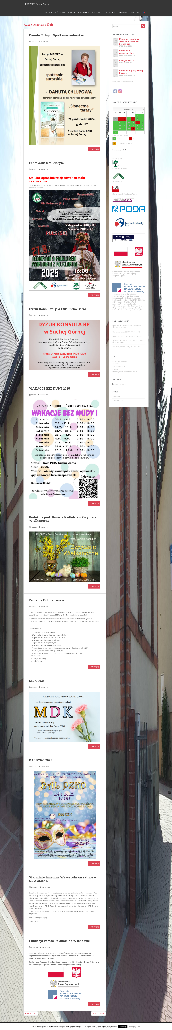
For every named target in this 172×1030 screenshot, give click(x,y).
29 (137, 129)
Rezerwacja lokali (119, 150)
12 (124, 122)
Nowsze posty (98, 1014)
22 (137, 126)
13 (129, 122)
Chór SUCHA (60, 12)
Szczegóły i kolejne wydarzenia (123, 82)
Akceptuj (123, 1027)
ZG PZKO (115, 364)
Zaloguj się (116, 397)
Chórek (71, 12)
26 (124, 129)
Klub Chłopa (97, 12)
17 (115, 126)
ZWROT (115, 369)
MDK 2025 (36, 681)
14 (133, 122)
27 (129, 129)
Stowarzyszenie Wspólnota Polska (124, 372)
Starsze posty (30, 1014)
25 (120, 129)
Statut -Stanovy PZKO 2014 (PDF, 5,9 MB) (127, 336)
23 (142, 126)
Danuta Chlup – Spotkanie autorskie (56, 35)
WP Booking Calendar (123, 135)
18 (120, 126)
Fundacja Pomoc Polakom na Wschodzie (59, 941)
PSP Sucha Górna (118, 367)
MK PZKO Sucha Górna (37, 4)
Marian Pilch (45, 42)
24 (115, 129)
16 (142, 122)
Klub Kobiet (110, 12)
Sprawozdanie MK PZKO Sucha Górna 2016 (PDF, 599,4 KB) (127, 342)
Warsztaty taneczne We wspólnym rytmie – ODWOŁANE (62, 879)
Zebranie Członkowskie (46, 600)
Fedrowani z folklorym (46, 163)
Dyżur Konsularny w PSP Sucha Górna (58, 309)
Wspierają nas (123, 12)
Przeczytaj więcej (134, 1027)
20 (129, 126)
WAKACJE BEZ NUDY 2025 (49, 389)
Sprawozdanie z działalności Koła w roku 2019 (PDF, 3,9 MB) (126, 327)
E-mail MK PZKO (118, 401)
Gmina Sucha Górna (119, 361)
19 (124, 126)
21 (133, 126)
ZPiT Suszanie (83, 12)
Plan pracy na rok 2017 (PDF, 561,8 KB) (126, 347)
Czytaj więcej (94, 149)
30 (142, 129)
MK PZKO (48, 12)
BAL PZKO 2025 (40, 760)
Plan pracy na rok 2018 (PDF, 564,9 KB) (126, 332)
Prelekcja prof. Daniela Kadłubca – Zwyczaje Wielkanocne (62, 519)
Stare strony (135, 12)
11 (120, 122)
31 (115, 132)
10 (115, 122)
